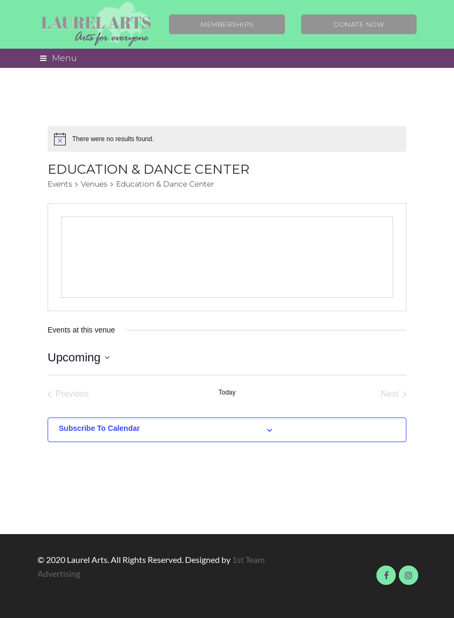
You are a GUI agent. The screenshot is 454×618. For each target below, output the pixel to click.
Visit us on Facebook (386, 575)
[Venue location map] (227, 257)
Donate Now (359, 24)
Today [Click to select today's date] (226, 392)
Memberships (227, 24)
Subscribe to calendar (99, 428)
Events (60, 184)
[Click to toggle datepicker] (79, 357)
